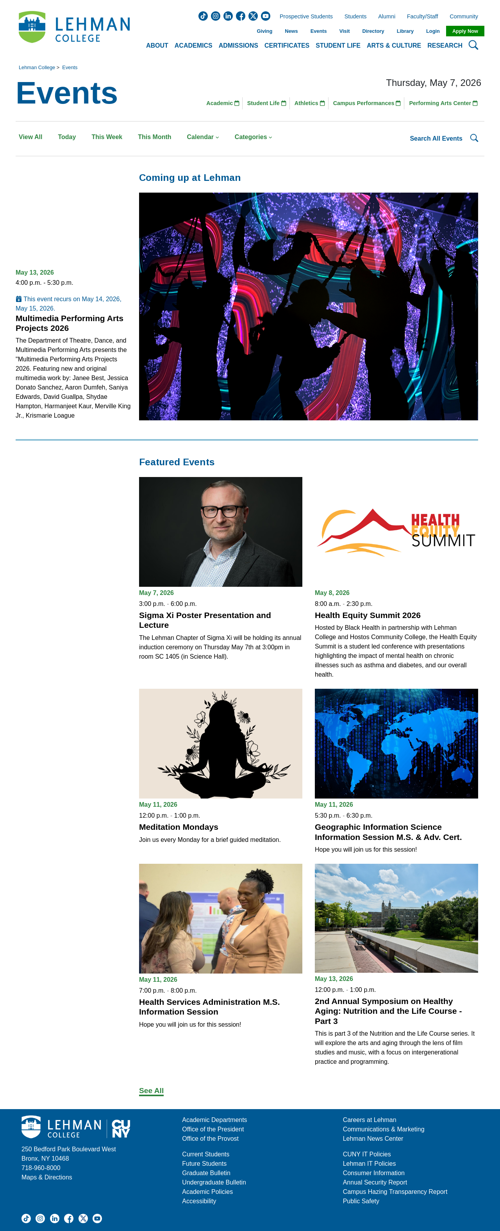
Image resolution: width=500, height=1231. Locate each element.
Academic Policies (207, 1191)
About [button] (157, 45)
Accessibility (199, 1201)
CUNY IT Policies (367, 1154)
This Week (106, 137)
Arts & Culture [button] (394, 45)
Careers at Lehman (369, 1120)
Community (466, 17)
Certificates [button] (286, 45)
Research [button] (444, 45)
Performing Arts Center (443, 103)
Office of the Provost (210, 1138)
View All (30, 137)
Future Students (204, 1163)
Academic (222, 103)
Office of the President (213, 1129)
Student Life (266, 103)
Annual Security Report (375, 1182)
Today (67, 137)
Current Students (205, 1154)
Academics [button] (193, 45)
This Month (154, 137)
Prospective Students (303, 17)
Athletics (310, 103)
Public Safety (361, 1201)
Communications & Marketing (384, 1129)
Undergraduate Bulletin (214, 1182)
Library (405, 31)
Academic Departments (214, 1120)
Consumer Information (374, 1173)
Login (433, 31)
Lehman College (37, 67)
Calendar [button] (203, 137)
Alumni (387, 17)
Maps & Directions (46, 1177)
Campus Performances (367, 103)
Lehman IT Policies (369, 1163)
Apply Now (465, 31)
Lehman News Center (373, 1138)
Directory (373, 31)
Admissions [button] (238, 45)
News (291, 31)
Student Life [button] (338, 45)
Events (319, 31)
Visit (344, 31)
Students (355, 17)
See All (151, 1090)
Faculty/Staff (422, 17)
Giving (264, 31)
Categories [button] (254, 137)
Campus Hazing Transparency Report (395, 1191)
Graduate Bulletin (206, 1173)
